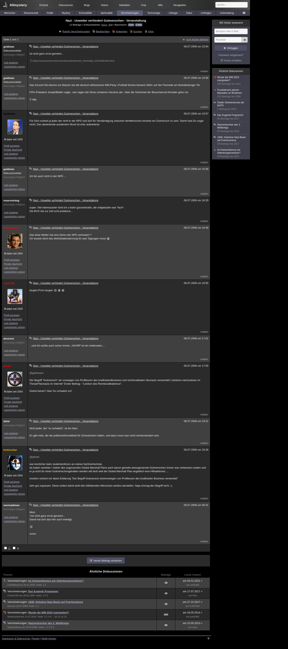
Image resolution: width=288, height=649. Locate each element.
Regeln (36, 638)
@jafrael (34, 456)
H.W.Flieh (195, 606)
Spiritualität (106, 13)
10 (55, 616)
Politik (50, 13)
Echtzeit (43, 5)
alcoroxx (8, 338)
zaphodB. (9, 283)
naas (194, 627)
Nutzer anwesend (231, 22)
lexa (9, 606)
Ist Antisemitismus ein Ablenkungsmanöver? (56, 580)
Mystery (66, 13)
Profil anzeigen (12, 145)
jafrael (7, 365)
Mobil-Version (49, 638)
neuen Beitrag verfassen (108, 560)
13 (65, 616)
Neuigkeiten (179, 5)
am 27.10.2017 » (192, 601)
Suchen (137, 31)
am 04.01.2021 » (192, 580)
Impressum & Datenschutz (16, 638)
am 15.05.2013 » (192, 623)
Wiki (160, 5)
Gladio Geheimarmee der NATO (231, 106)
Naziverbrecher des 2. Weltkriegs (48, 623)
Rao (195, 595)
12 (62, 616)
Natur (189, 13)
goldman (8, 46)
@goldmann (36, 372)
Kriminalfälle (85, 13)
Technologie (153, 13)
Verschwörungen (130, 13)
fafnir (6, 421)
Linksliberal (13, 585)
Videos (104, 5)
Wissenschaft (31, 13)
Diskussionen (66, 5)
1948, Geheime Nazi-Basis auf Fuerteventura (55, 601)
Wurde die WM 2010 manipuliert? (48, 612)
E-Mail (138, 25)
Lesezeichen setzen (14, 66)
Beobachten (103, 31)
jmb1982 (194, 616)
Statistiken (124, 5)
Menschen (9, 13)
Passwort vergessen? (231, 55)
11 (59, 616)
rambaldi (194, 585)
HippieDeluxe (14, 627)
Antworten (121, 31)
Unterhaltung (227, 13)
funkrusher (10, 449)
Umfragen (206, 13)
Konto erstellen (233, 60)
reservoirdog (11, 200)
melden (204, 71)
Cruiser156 (13, 595)
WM (110, 24)
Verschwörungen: (17, 580)
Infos (151, 31)
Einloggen (232, 48)
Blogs (87, 5)
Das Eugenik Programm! (43, 591)
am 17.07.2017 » (192, 591)
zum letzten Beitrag (197, 39)
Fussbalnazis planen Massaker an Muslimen (231, 93)
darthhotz (9, 113)
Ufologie (173, 13)
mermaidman (11, 505)
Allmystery (18, 5)
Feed (131, 25)
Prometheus (10, 227)
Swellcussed (13, 616)
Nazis (104, 24)
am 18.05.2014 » (192, 612)
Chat (143, 5)
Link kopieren (11, 62)
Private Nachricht (13, 149)
